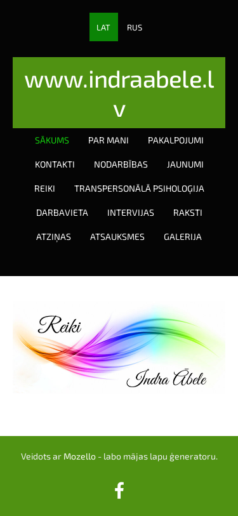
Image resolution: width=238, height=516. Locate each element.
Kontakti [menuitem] (55, 164)
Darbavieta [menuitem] (62, 212)
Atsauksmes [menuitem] (117, 236)
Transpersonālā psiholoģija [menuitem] (139, 188)
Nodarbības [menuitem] (121, 164)
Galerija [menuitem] (183, 236)
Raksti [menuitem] (187, 212)
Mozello (79, 456)
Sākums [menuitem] (52, 140)
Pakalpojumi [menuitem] (176, 140)
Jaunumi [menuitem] (185, 164)
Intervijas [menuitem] (130, 212)
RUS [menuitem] (134, 27)
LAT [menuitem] (103, 27)
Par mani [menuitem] (108, 140)
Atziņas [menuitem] (53, 236)
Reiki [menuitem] (44, 188)
